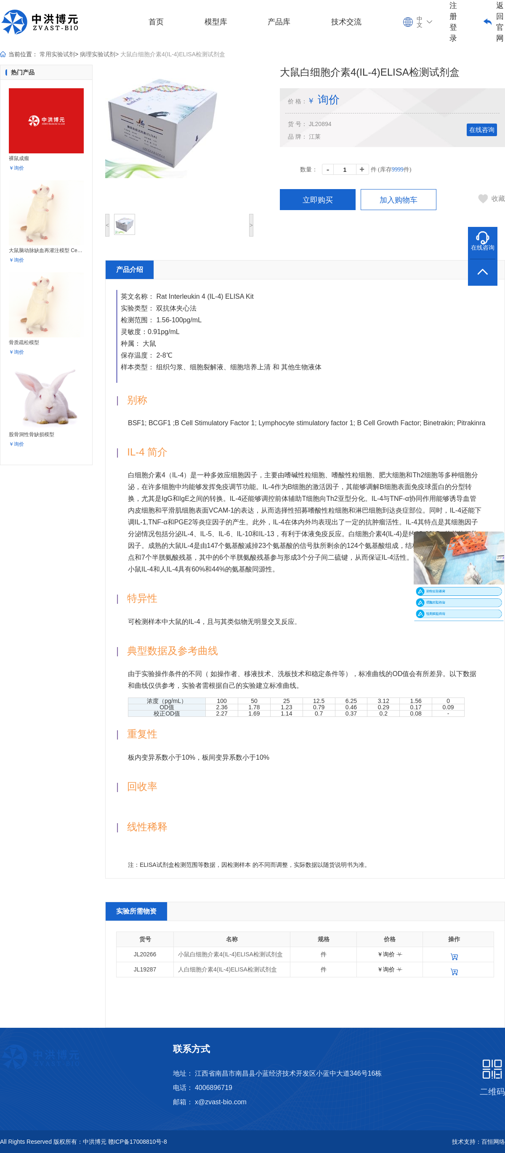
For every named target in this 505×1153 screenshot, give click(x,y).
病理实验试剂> (99, 54)
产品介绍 (129, 269)
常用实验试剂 (57, 54)
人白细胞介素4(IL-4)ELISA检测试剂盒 (227, 969)
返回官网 (500, 21)
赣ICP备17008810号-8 (137, 1141)
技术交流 (346, 22)
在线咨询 (481, 129)
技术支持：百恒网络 (478, 1142)
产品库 (279, 22)
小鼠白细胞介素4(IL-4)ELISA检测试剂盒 (230, 954)
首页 (156, 22)
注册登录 (453, 21)
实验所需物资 (136, 911)
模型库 (216, 22)
